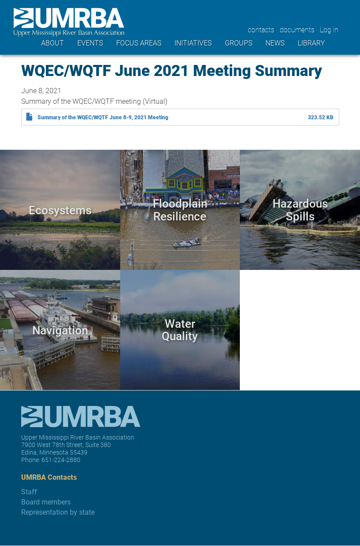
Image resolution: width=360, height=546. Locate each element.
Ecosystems (60, 209)
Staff (29, 491)
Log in (329, 29)
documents (297, 29)
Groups (238, 42)
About (52, 42)
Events (90, 42)
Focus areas (138, 42)
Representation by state (58, 511)
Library (311, 42)
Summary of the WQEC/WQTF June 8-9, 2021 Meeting (103, 117)
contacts (261, 29)
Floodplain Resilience (180, 209)
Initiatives (193, 42)
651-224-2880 (61, 459)
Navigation (60, 329)
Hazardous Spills (300, 209)
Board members (46, 501)
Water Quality (180, 329)
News (274, 42)
